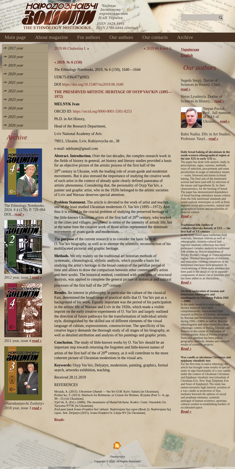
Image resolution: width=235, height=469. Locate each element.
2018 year (15, 57)
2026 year (15, 125)
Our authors (121, 37)
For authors (88, 37)
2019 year (15, 65)
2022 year (15, 91)
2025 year (15, 117)
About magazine (51, 37)
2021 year (15, 82)
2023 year (15, 100)
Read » (186, 216)
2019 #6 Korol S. (159, 48)
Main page (15, 37)
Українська (190, 49)
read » (19, 214)
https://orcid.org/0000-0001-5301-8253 (102, 111)
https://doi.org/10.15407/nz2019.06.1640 (93, 84)
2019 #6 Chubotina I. (70, 48)
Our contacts (155, 37)
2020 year (15, 74)
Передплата (117, 456)
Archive (185, 37)
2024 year (15, 108)
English (187, 55)
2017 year (15, 48)
